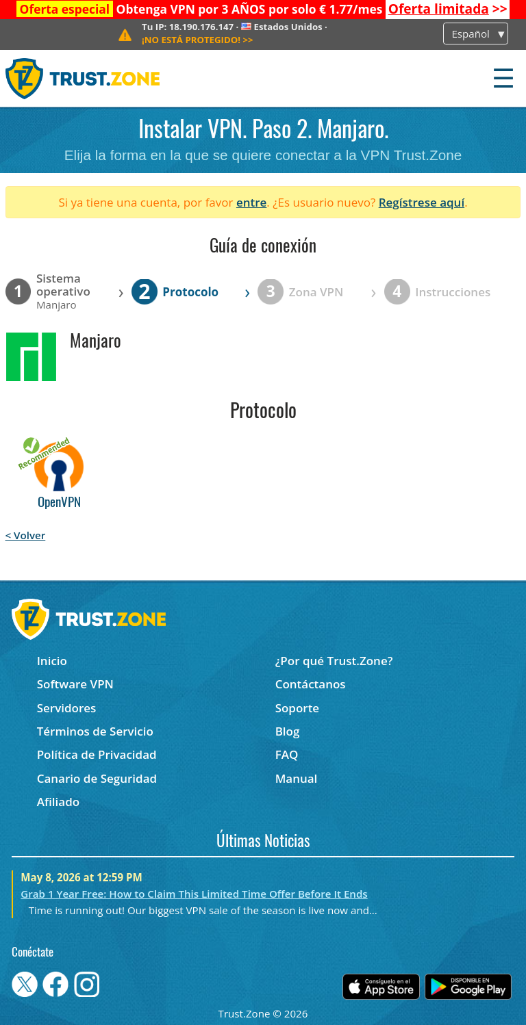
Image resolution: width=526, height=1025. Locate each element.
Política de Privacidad (97, 754)
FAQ (287, 754)
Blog (287, 731)
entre (251, 202)
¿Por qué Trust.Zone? (334, 661)
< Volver (25, 535)
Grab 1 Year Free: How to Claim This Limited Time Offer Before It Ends (194, 893)
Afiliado (58, 801)
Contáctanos (310, 684)
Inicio (52, 661)
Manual (296, 778)
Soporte (297, 708)
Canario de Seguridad (97, 778)
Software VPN (75, 684)
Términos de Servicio (95, 731)
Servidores (67, 708)
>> (448, 9)
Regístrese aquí (421, 202)
